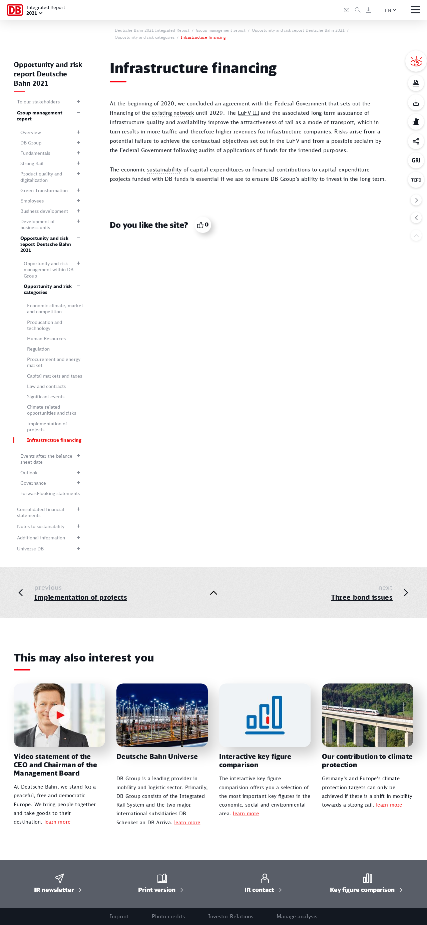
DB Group (30, 142)
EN (388, 10)
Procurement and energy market (53, 362)
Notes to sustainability (40, 526)
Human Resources (46, 338)
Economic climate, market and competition (55, 308)
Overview (30, 132)
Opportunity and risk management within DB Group (48, 269)
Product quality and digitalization (41, 176)
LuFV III (248, 112)
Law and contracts (46, 386)
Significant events (45, 396)
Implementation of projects (47, 426)
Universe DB (30, 548)
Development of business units (37, 224)
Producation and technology (44, 325)
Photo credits (168, 916)
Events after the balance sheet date (46, 459)
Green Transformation (44, 190)
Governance (33, 483)
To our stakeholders (38, 101)
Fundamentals (35, 153)
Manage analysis (297, 916)
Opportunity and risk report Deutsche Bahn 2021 (45, 244)
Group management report (39, 115)
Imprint (119, 916)
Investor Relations (230, 916)
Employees (32, 200)
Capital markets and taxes (54, 376)
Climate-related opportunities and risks (51, 410)
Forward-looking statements (50, 493)
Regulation (38, 349)
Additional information (41, 537)
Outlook (29, 472)
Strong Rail (31, 163)
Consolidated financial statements (40, 512)
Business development (44, 211)
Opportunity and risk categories (48, 289)
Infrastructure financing (54, 440)
